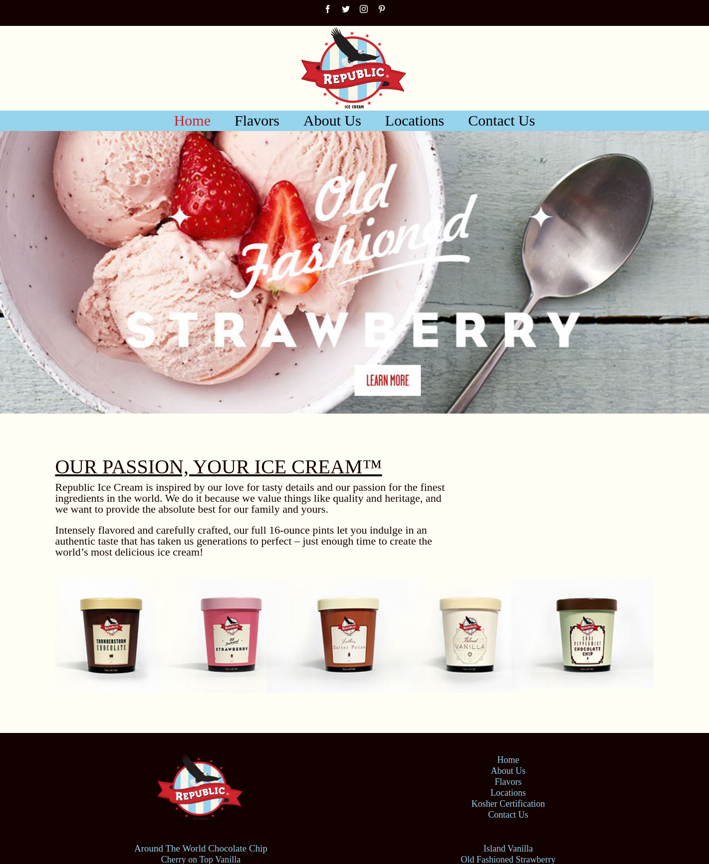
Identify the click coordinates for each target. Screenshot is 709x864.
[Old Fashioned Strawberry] (354, 272)
